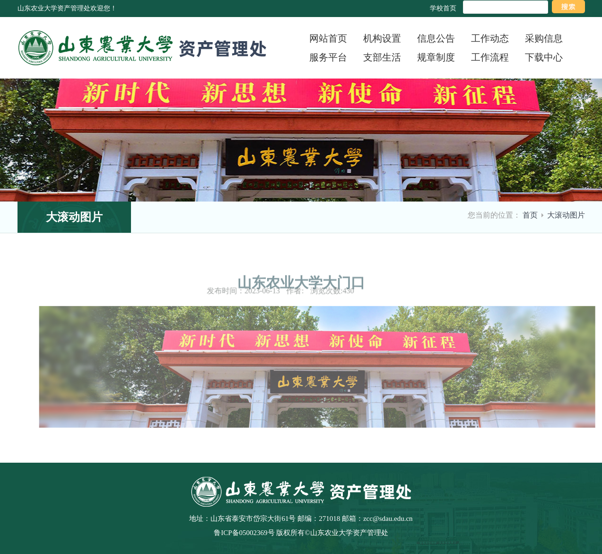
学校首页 (443, 8)
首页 (530, 215)
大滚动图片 (566, 215)
